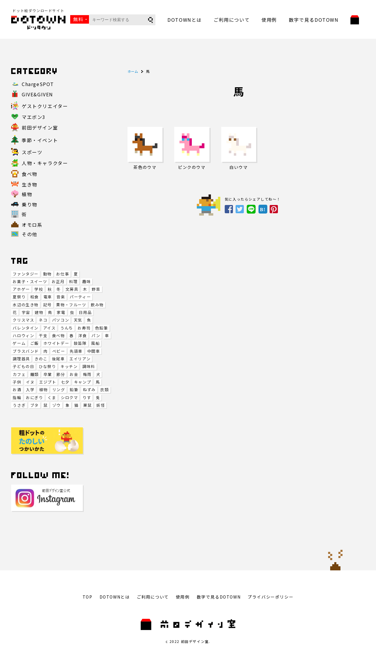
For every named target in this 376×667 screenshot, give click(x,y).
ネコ (43, 320)
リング (58, 389)
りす (87, 397)
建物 (39, 312)
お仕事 (62, 274)
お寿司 (84, 328)
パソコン (60, 320)
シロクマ (69, 397)
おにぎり (34, 397)
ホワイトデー (56, 343)
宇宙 (26, 312)
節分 (60, 374)
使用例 (269, 19)
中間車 (93, 351)
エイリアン (79, 359)
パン (95, 335)
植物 (43, 389)
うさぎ (19, 405)
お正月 (58, 281)
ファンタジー (25, 274)
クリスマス (23, 320)
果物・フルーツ (71, 305)
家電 (61, 312)
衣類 (104, 389)
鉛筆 (74, 389)
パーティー (80, 297)
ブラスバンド (26, 351)
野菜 (96, 289)
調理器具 (21, 359)
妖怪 (100, 405)
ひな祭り (47, 366)
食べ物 (58, 335)
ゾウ (56, 405)
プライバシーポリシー (270, 597)
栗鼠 (87, 405)
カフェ (19, 374)
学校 (38, 289)
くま (52, 397)
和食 (34, 297)
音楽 (60, 297)
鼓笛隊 (80, 343)
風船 (95, 343)
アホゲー (21, 289)
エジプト (47, 382)
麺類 (34, 374)
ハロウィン (23, 335)
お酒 (17, 389)
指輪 (17, 397)
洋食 (82, 335)
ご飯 (34, 343)
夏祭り (19, 297)
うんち (66, 328)
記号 (47, 305)
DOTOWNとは (184, 19)
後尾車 (58, 359)
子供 (17, 382)
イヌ (30, 382)
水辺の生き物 (25, 305)
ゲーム (19, 343)
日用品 (85, 312)
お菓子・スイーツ (30, 281)
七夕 (65, 382)
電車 (47, 297)
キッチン (69, 366)
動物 (47, 274)
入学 (30, 389)
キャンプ (82, 382)
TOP (88, 597)
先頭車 (76, 351)
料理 (73, 281)
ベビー (58, 351)
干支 (43, 335)
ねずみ (89, 389)
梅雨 (87, 374)
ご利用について (232, 19)
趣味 (86, 281)
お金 (74, 374)
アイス (49, 328)
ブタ (34, 405)
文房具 (72, 289)
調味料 (88, 366)
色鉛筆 (101, 328)
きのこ (40, 359)
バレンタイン (25, 328)
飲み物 (97, 305)
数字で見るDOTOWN (314, 19)
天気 (78, 320)
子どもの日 (23, 366)
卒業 (47, 374)
